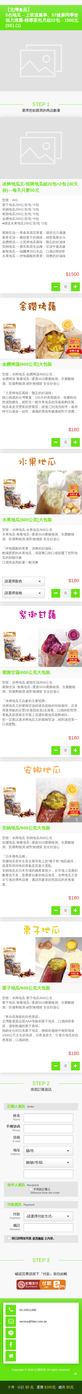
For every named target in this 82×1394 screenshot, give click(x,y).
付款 (15, 1216)
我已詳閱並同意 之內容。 (31, 1238)
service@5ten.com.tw (33, 1321)
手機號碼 (13, 1128)
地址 (15, 1152)
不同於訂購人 (44, 1191)
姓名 (16, 1117)
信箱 (16, 1139)
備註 (15, 1227)
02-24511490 (27, 1310)
